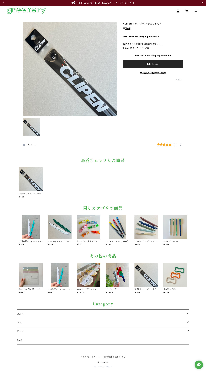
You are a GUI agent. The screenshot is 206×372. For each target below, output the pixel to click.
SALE (19, 340)
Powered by (103, 367)
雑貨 (19, 322)
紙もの (20, 331)
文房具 (20, 314)
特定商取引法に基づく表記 (114, 357)
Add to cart (153, 64)
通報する (179, 80)
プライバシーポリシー (90, 357)
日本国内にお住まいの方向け (153, 72)
